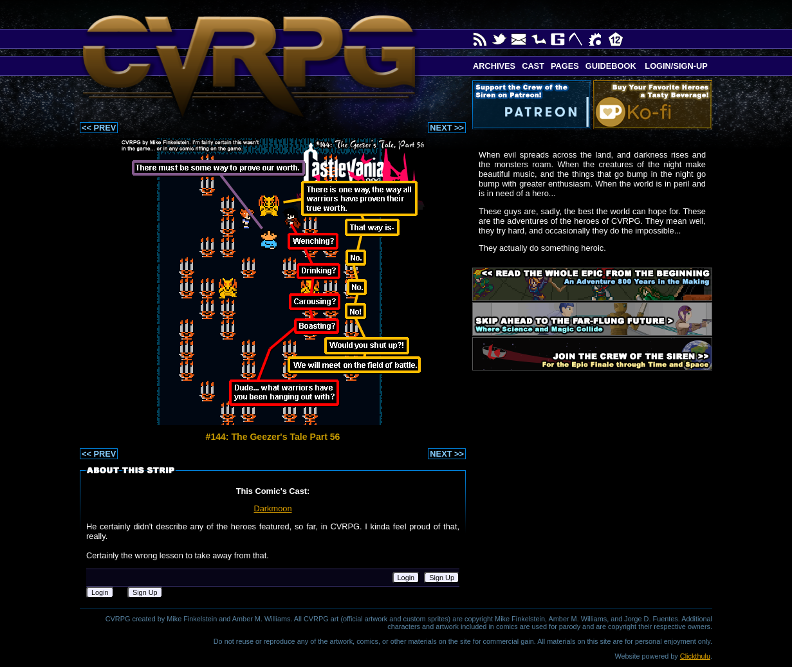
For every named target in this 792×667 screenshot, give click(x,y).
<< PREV (99, 127)
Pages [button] (565, 66)
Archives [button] (494, 66)
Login (406, 577)
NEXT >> (447, 127)
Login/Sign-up (675, 66)
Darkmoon (272, 508)
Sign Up (441, 577)
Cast (533, 66)
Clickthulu (695, 656)
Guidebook (610, 66)
